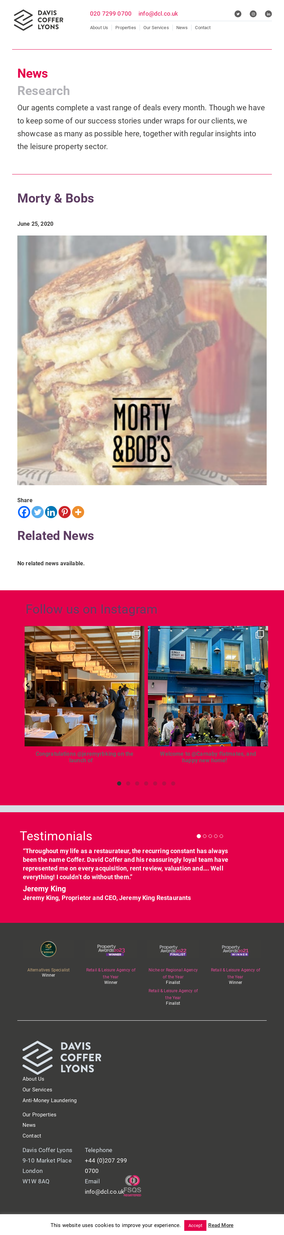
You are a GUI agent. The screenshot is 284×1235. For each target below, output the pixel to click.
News (182, 27)
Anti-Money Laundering (50, 1100)
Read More (220, 1225)
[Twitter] (38, 512)
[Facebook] (24, 512)
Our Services (156, 27)
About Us (99, 27)
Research (43, 91)
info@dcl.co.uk (158, 13)
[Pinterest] (65, 512)
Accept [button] (195, 1225)
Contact (203, 27)
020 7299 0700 (111, 13)
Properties (125, 27)
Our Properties (39, 1115)
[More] (78, 512)
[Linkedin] (51, 512)
